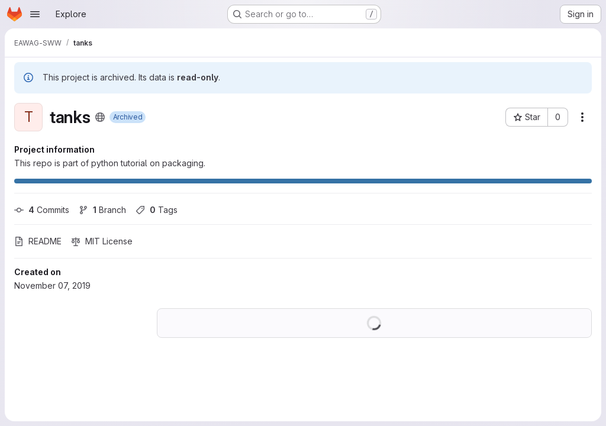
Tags (157, 210)
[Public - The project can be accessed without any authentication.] (100, 117)
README (38, 241)
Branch (102, 210)
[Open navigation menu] (34, 14)
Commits (41, 210)
